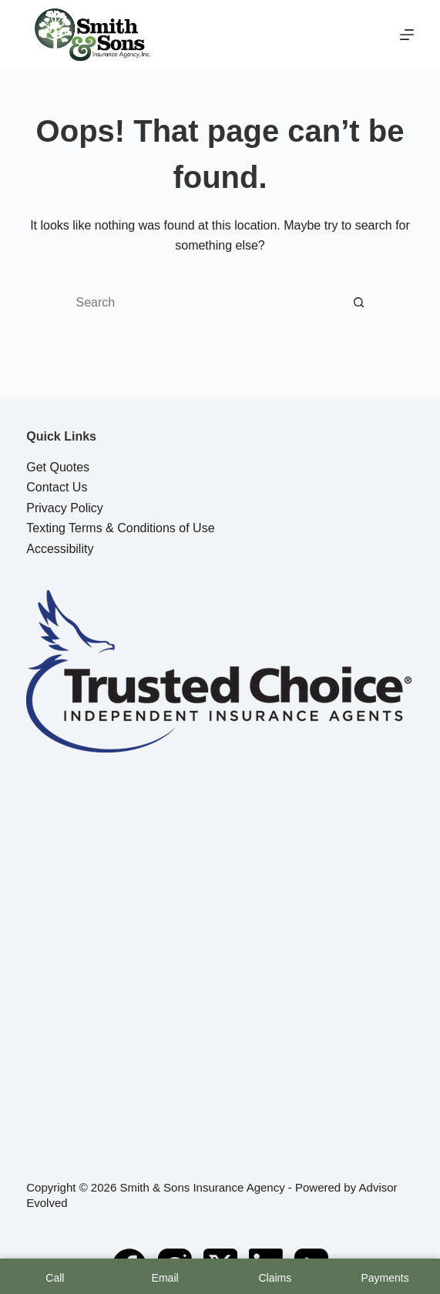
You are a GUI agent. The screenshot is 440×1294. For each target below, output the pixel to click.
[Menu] (407, 35)
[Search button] (359, 302)
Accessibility (59, 548)
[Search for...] (205, 302)
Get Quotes (57, 467)
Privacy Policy (64, 508)
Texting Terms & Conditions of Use (120, 528)
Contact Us (56, 487)
